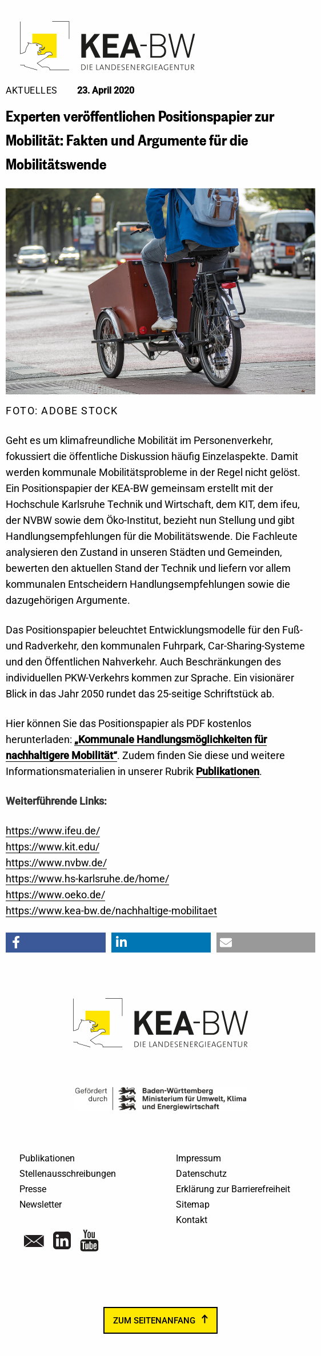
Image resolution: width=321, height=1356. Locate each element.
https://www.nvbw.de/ (56, 863)
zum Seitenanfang (154, 1320)
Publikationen (47, 1158)
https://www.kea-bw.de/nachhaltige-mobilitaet (111, 911)
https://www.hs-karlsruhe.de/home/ (87, 879)
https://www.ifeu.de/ (53, 831)
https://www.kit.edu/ (52, 847)
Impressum (198, 1158)
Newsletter (40, 1204)
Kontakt (191, 1219)
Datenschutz (201, 1173)
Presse (32, 1189)
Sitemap (193, 1204)
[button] (56, 943)
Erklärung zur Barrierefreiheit (233, 1189)
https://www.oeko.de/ (55, 895)
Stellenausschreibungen (67, 1173)
